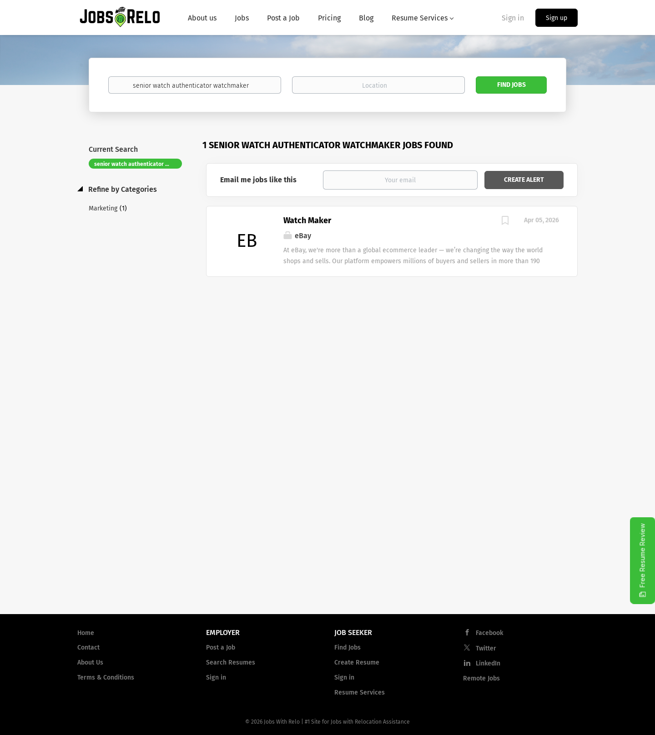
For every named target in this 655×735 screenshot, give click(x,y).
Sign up (556, 18)
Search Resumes (230, 662)
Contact (88, 647)
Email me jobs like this (258, 179)
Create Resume (356, 662)
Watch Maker (307, 220)
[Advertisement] (392, 349)
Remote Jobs (481, 678)
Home (85, 633)
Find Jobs (511, 85)
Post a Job (220, 647)
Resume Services (359, 692)
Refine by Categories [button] (121, 189)
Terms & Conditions (105, 677)
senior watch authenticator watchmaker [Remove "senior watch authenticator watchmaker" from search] (138, 164)
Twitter (486, 648)
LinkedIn (488, 663)
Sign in (513, 18)
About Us (90, 662)
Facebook (489, 633)
